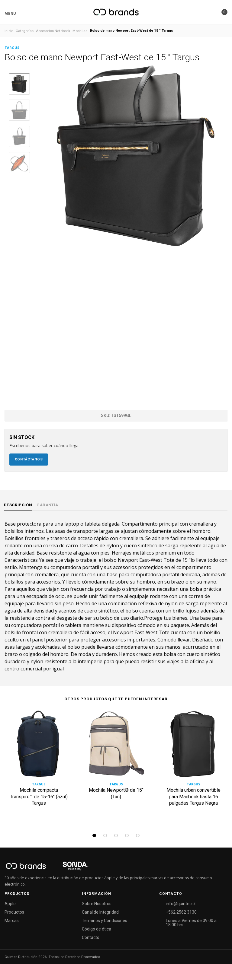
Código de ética (96, 929)
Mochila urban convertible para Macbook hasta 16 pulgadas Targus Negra (193, 796)
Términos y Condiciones (104, 920)
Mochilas (79, 31)
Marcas (12, 920)
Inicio (9, 31)
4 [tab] (127, 835)
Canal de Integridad (100, 912)
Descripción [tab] (18, 505)
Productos (14, 912)
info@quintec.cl (180, 904)
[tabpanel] (38, 769)
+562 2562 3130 (181, 912)
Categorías (25, 31)
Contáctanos (29, 459)
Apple (10, 904)
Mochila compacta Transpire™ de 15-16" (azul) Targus (39, 796)
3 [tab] (116, 835)
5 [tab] (138, 835)
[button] (10, 14)
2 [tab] (105, 835)
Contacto (90, 937)
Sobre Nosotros (96, 904)
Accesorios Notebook (53, 31)
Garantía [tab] (47, 505)
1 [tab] (94, 835)
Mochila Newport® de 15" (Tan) (116, 793)
